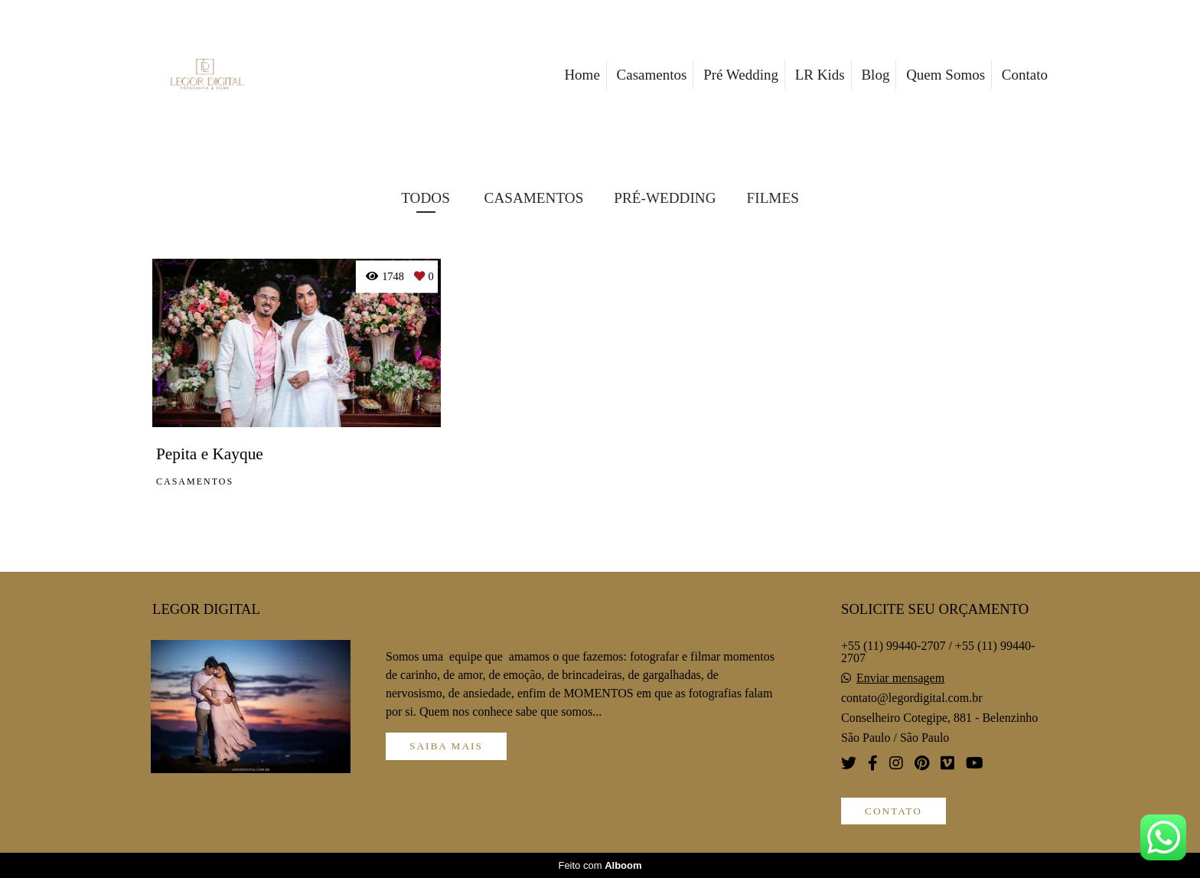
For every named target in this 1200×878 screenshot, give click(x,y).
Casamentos (652, 75)
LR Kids (820, 75)
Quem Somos (945, 75)
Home (581, 75)
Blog (875, 75)
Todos (425, 198)
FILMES (773, 198)
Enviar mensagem (900, 678)
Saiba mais (446, 746)
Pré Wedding (740, 75)
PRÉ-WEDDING (665, 198)
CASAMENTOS (534, 198)
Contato (1025, 75)
